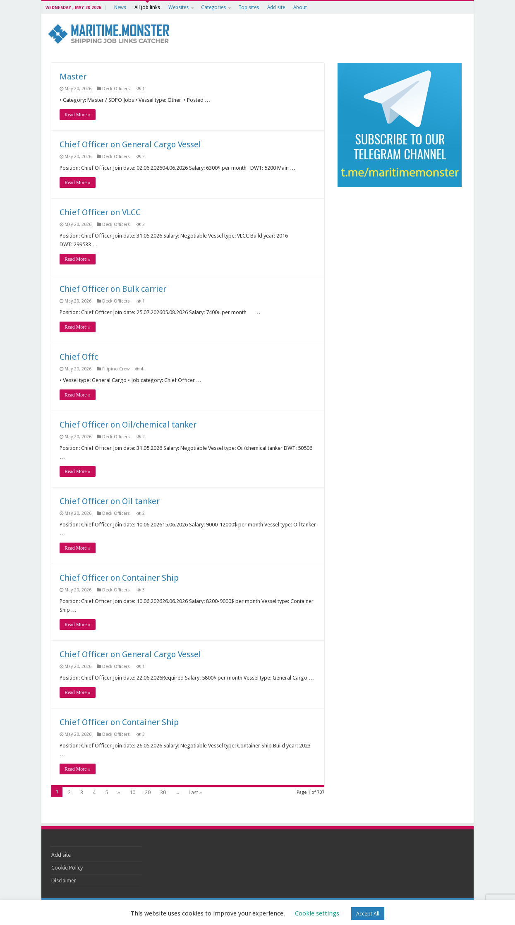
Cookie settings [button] (317, 913)
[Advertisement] (399, 249)
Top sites (248, 7)
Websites (178, 7)
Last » (195, 792)
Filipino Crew (115, 369)
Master (73, 77)
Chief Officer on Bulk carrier (113, 289)
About (300, 7)
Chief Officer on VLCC (100, 212)
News (120, 7)
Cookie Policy (67, 868)
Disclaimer (63, 880)
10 (132, 792)
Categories (213, 7)
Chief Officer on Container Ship (119, 578)
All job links (147, 7)
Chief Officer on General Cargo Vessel (130, 144)
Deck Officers (116, 88)
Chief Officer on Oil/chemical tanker (128, 425)
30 (163, 792)
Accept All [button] (367, 914)
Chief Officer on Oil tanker (110, 501)
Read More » (78, 115)
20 (148, 792)
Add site (276, 7)
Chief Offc (79, 357)
